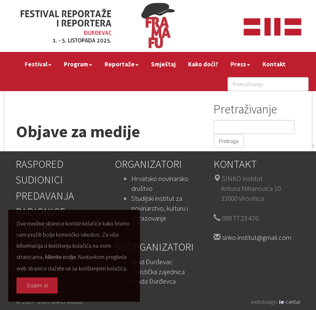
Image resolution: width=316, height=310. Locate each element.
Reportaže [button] (122, 64)
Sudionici (39, 179)
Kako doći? (203, 64)
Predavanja (45, 195)
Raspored (39, 164)
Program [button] (78, 64)
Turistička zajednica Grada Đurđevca (158, 276)
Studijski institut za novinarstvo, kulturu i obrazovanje (159, 208)
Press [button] (240, 64)
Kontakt (274, 64)
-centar (289, 301)
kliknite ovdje (60, 257)
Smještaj (163, 64)
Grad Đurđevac (151, 261)
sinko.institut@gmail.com (256, 237)
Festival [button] (38, 64)
